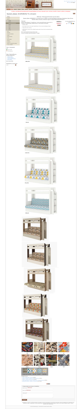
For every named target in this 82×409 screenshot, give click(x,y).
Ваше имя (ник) (27, 387)
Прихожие (8, 32)
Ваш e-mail (27, 390)
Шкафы (10, 24)
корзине (69, 2)
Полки (9, 27)
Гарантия (26, 9)
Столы (9, 25)
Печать (75, 1)
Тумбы (9, 28)
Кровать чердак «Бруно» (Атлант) (27, 377)
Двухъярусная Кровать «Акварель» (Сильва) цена (29, 381)
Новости (15, 9)
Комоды (10, 20)
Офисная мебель (9, 36)
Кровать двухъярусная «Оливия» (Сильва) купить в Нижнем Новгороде (33, 380)
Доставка (30, 9)
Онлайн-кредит (35, 9)
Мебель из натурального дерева (12, 43)
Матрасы (8, 40)
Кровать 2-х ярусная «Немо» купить (27, 379)
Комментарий (25, 392)
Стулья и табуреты (10, 44)
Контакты (71, 1)
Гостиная (8, 17)
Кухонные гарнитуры (10, 57)
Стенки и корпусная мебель (11, 58)
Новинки (19, 9)
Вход (64, 1)
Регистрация (68, 1)
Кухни (8, 31)
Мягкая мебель (9, 39)
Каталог (8, 9)
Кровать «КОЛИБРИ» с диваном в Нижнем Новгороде (30, 378)
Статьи (23, 9)
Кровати (10, 21)
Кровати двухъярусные (12, 23)
